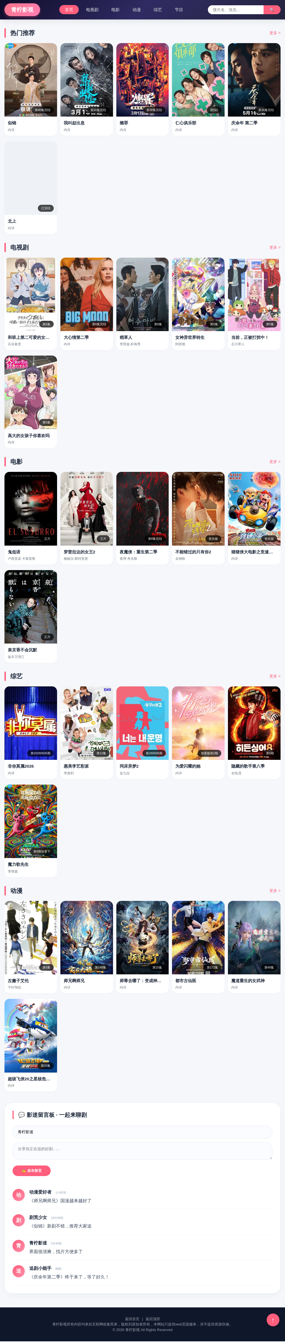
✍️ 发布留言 (31, 1172)
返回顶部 (153, 1321)
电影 (115, 9)
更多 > (275, 33)
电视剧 (92, 9)
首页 (69, 9)
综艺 (158, 9)
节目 (179, 9)
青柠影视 (22, 10)
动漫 (136, 9)
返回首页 (132, 1321)
